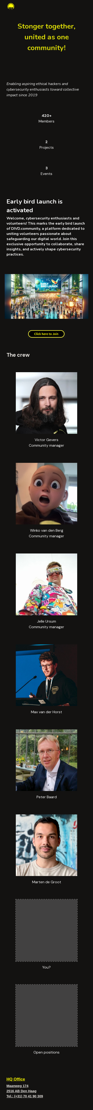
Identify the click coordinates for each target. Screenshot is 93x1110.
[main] (47, 37)
